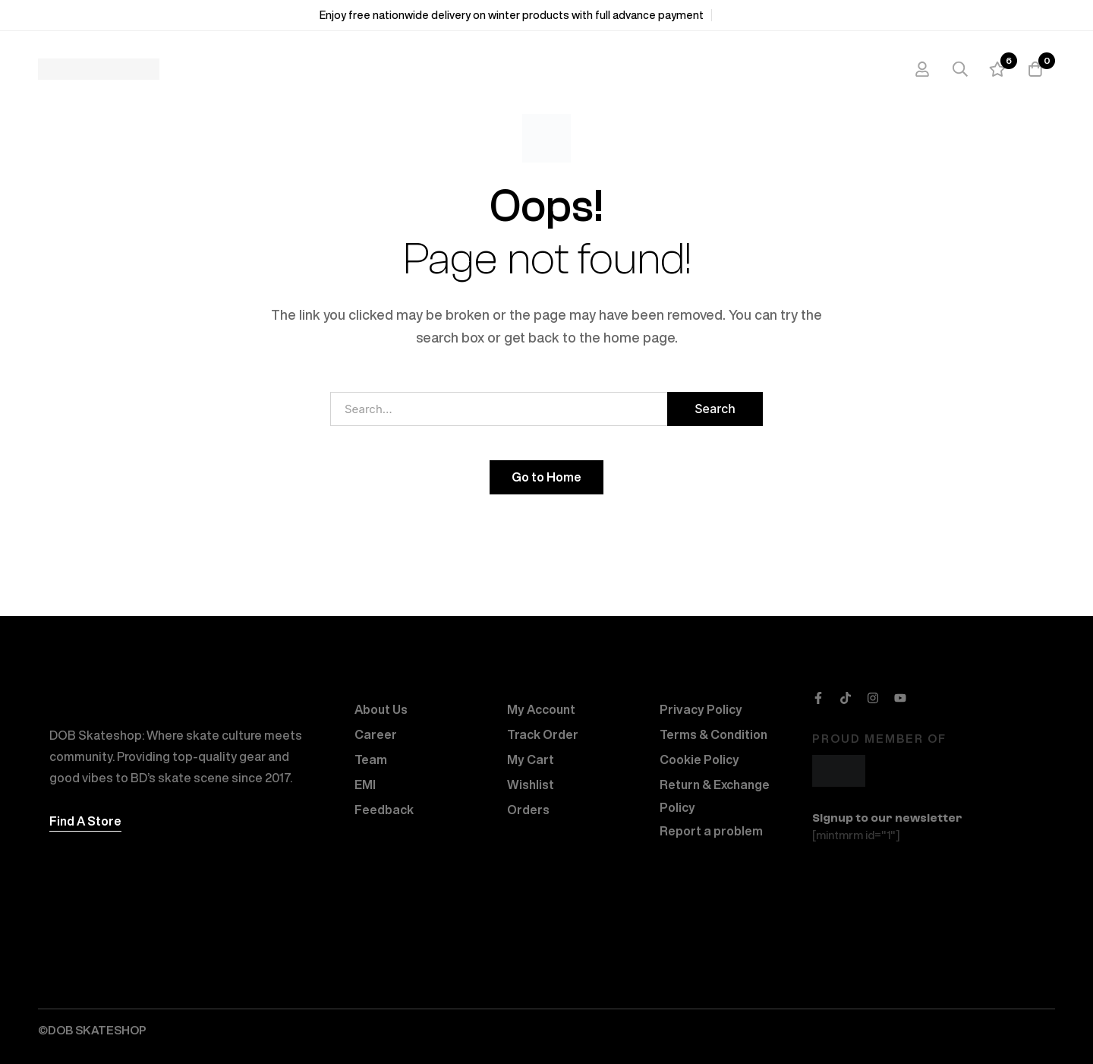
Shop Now (746, 15)
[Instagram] (873, 698)
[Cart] (1035, 69)
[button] (85, 821)
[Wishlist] (997, 69)
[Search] (959, 69)
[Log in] (921, 69)
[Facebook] (818, 698)
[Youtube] (900, 698)
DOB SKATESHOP (97, 1030)
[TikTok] (845, 698)
